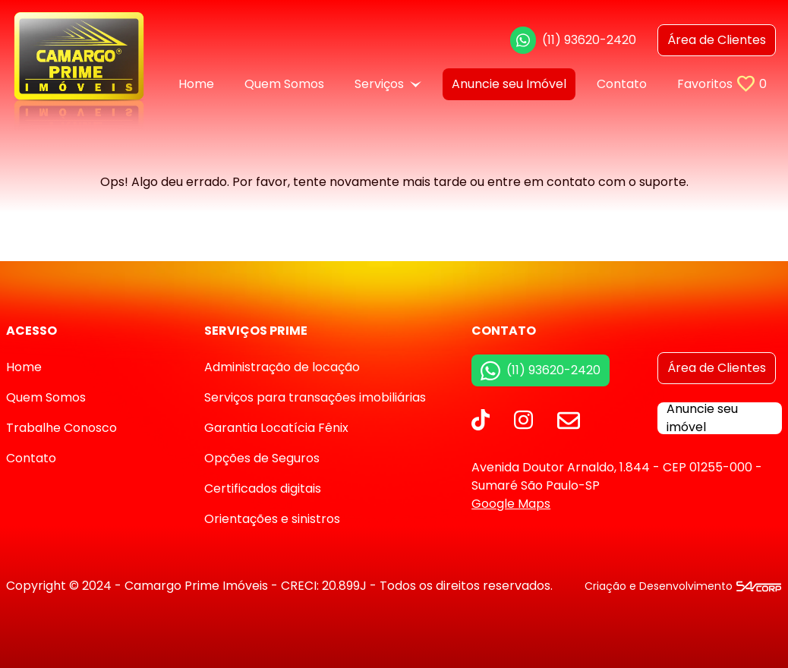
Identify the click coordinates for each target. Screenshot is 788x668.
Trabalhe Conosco (61, 427)
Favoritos (722, 83)
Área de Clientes (716, 368)
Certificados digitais (262, 488)
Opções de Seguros (262, 458)
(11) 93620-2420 (573, 40)
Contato (622, 84)
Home (196, 84)
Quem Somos (284, 84)
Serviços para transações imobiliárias (315, 397)
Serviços (388, 84)
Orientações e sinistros (272, 519)
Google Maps (510, 503)
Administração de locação (282, 367)
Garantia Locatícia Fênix (276, 427)
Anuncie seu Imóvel (509, 84)
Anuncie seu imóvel (702, 418)
